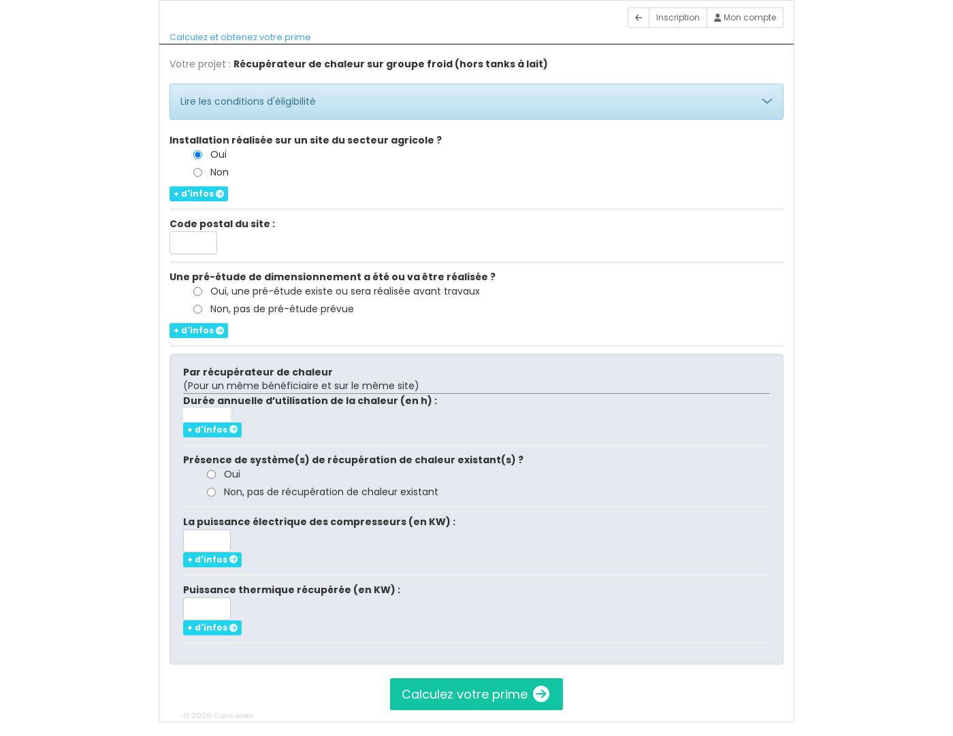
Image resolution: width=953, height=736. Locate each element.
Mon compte (745, 17)
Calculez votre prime (476, 694)
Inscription (678, 17)
